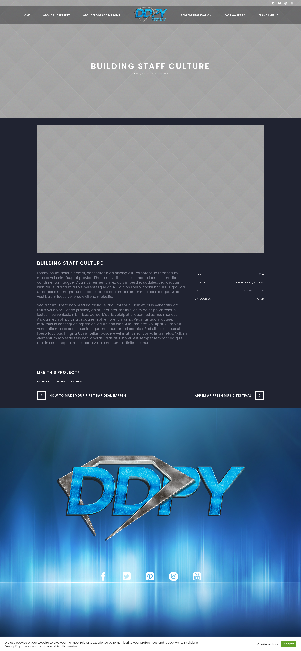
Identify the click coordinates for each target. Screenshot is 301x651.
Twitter (60, 381)
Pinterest (76, 381)
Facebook (43, 381)
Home (136, 73)
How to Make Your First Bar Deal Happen (88, 395)
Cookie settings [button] (267, 644)
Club (260, 298)
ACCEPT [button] (289, 644)
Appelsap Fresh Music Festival (223, 395)
